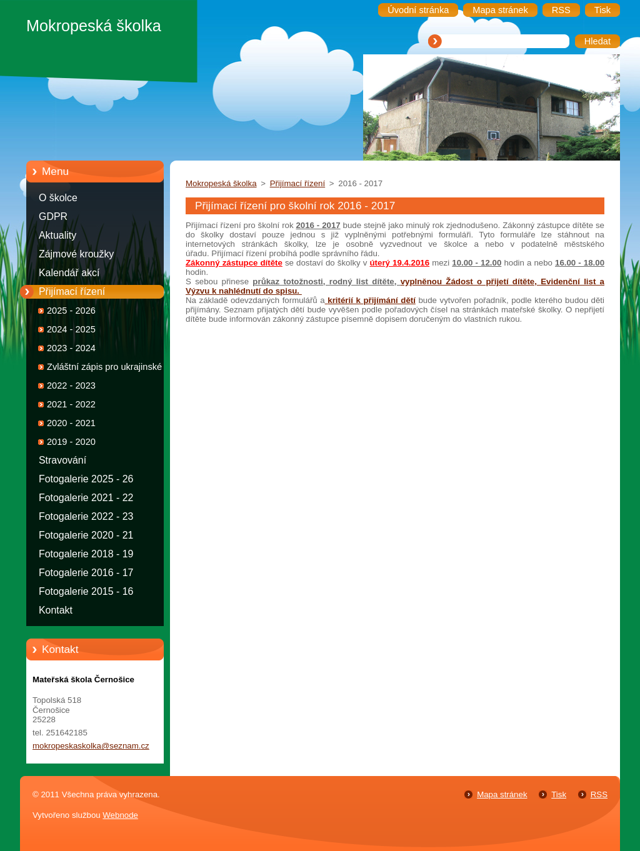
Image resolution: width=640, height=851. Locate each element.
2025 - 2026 (71, 311)
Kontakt (55, 610)
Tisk (558, 794)
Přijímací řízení (72, 291)
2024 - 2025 (71, 329)
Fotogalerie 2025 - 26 (86, 479)
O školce (58, 197)
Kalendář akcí (69, 272)
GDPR (53, 216)
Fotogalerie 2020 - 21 (86, 535)
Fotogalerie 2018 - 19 (86, 554)
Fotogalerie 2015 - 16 (86, 591)
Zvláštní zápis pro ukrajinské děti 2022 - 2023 (113, 369)
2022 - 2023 (71, 386)
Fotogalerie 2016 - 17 (86, 572)
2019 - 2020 (71, 442)
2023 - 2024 (71, 348)
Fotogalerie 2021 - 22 (86, 497)
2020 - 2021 (71, 423)
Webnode (120, 815)
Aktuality (57, 235)
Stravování (62, 460)
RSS (599, 794)
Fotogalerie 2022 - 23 (86, 516)
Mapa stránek (502, 794)
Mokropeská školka (221, 183)
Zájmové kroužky (76, 254)
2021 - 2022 (71, 404)
